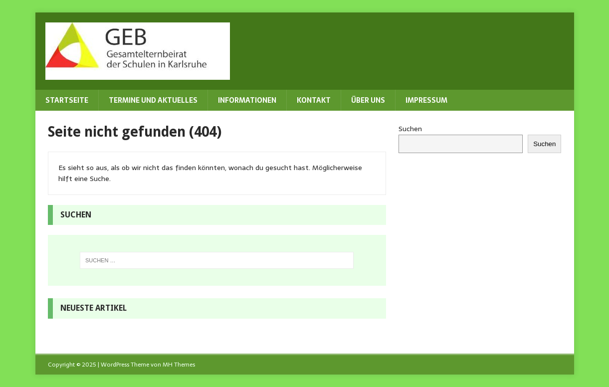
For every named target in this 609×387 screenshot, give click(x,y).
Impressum (426, 100)
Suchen (410, 128)
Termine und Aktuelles (153, 100)
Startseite (66, 100)
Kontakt (314, 100)
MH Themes (179, 365)
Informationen (247, 100)
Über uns (368, 100)
